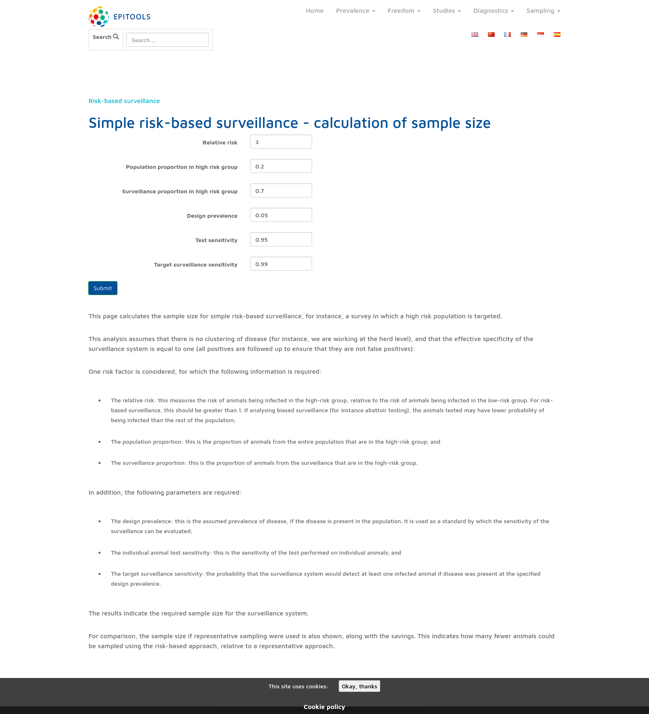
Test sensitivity (216, 239)
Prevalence (355, 10)
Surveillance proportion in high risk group (180, 191)
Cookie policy (324, 706)
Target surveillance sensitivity (196, 264)
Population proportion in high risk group (182, 166)
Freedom (404, 10)
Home (315, 10)
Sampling (543, 10)
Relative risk (220, 142)
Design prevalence (212, 215)
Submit (103, 287)
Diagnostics (494, 10)
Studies (447, 10)
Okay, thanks (359, 686)
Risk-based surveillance (124, 100)
